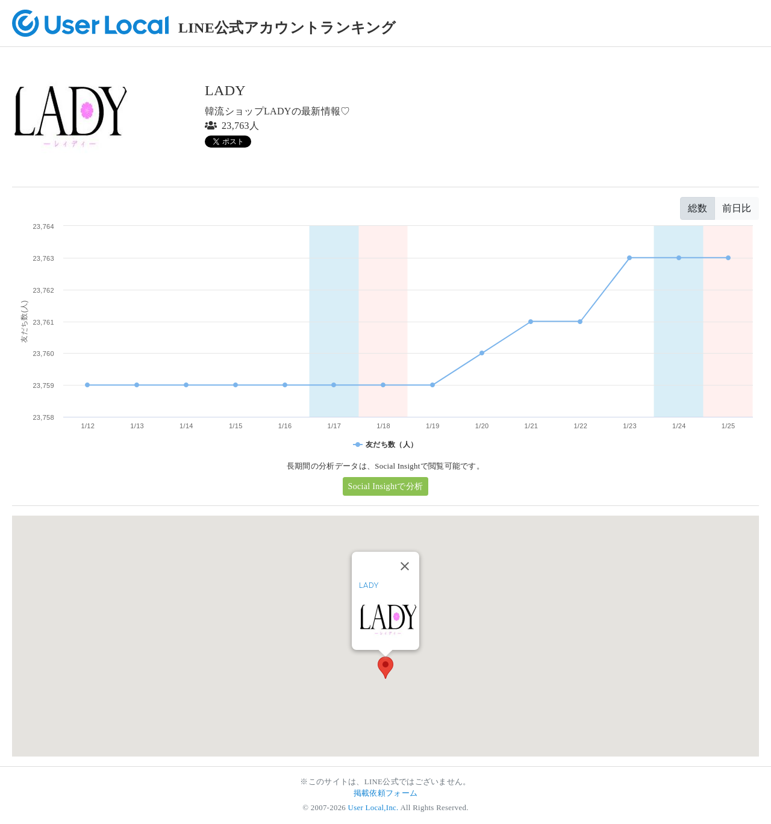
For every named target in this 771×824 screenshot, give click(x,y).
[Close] (404, 566)
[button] (385, 668)
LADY (368, 585)
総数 (697, 208)
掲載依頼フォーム (386, 793)
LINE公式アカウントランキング (287, 28)
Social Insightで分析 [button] (385, 486)
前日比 (736, 208)
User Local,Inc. (373, 808)
